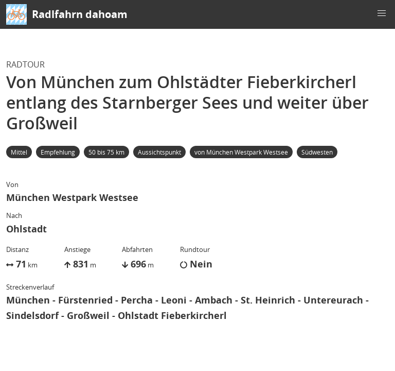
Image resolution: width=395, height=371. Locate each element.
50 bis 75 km (106, 152)
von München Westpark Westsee (241, 152)
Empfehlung (58, 152)
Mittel (19, 152)
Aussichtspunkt (159, 152)
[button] (381, 13)
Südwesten (317, 152)
